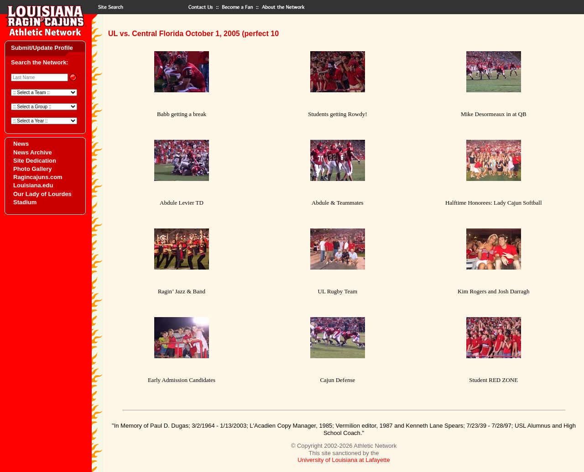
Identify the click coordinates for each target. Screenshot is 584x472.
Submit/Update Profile (42, 47)
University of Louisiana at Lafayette (343, 459)
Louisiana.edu (33, 185)
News (21, 143)
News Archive (32, 152)
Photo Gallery (32, 168)
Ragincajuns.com (38, 177)
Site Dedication (34, 160)
